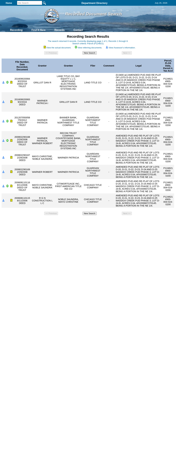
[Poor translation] (12, 273)
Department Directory (94, 3)
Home (57, 220)
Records (59, 30)
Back (44, 220)
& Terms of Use (98, 220)
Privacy (86, 220)
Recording (16, 30)
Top (35, 220)
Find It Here (38, 30)
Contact (78, 30)
